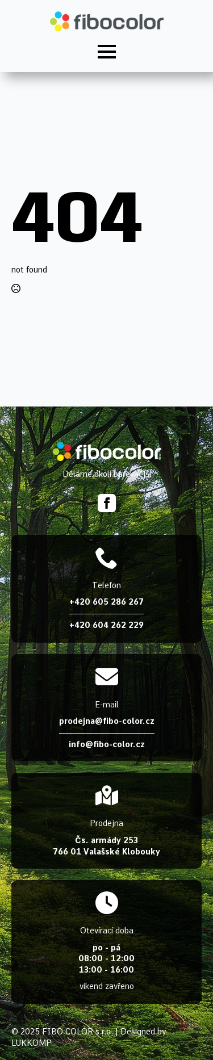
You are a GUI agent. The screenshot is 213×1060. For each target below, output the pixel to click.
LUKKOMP (31, 1043)
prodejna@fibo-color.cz (106, 721)
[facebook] (107, 503)
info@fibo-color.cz (107, 744)
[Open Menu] (107, 52)
